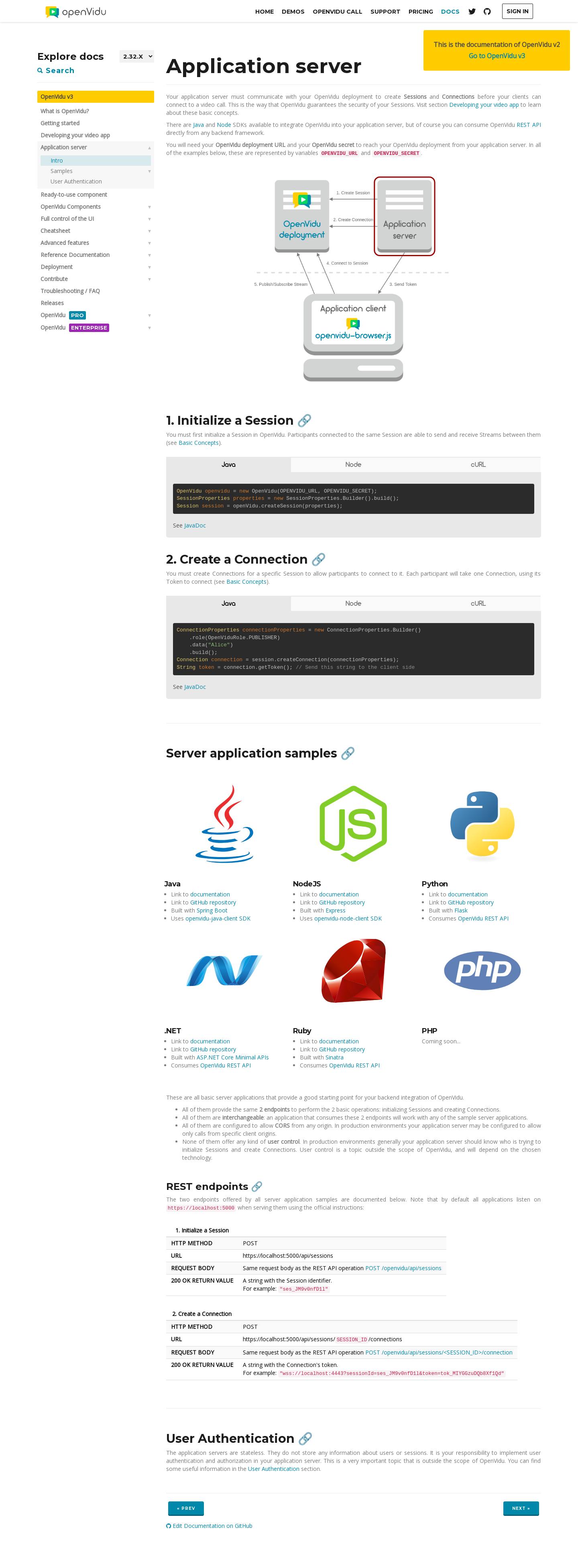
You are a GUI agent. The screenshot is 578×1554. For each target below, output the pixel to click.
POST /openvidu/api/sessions (403, 1268)
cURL (478, 465)
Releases (52, 303)
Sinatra (335, 1057)
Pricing (421, 11)
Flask (461, 910)
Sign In (518, 11)
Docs (450, 11)
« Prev (186, 1508)
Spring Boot (212, 910)
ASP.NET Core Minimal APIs (233, 1057)
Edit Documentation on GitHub (209, 1526)
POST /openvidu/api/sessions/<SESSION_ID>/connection (439, 1352)
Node (224, 124)
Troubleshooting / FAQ (70, 291)
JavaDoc (195, 525)
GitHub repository (213, 902)
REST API (529, 124)
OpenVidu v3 (57, 96)
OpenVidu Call (337, 11)
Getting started (60, 123)
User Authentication (76, 181)
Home (264, 11)
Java (198, 124)
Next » (521, 1508)
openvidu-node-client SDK (348, 918)
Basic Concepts (199, 442)
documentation (210, 894)
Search (56, 70)
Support (385, 11)
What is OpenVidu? (65, 111)
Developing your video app (75, 135)
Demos (293, 11)
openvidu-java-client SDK (217, 918)
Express (336, 910)
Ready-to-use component (74, 194)
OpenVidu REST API (483, 918)
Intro (57, 160)
